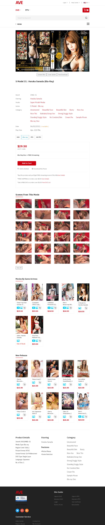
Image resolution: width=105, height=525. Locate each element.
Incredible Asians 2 (81, 369)
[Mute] (83, 69)
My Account (36, 504)
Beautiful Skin (55, 107)
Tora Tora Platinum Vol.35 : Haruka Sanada (37, 326)
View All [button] (19, 257)
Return (18, 506)
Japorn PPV (75, 476)
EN (86, 2)
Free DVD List (46, 172)
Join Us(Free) (76, 482)
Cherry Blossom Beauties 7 (51, 401)
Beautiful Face (42, 107)
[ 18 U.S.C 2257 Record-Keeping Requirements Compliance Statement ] (74, 519)
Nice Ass (72, 107)
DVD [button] (18, 126)
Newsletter (75, 484)
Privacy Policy (20, 509)
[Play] (52, 51)
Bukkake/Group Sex (33, 110)
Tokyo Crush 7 (36, 368)
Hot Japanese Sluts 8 (36, 401)
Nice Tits (81, 107)
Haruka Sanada (32, 98)
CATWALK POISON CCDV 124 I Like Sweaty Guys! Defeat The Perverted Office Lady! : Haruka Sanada (52, 293)
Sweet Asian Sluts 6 (51, 369)
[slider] (46, 69)
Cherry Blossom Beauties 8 (20, 369)
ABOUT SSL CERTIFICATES (21, 484)
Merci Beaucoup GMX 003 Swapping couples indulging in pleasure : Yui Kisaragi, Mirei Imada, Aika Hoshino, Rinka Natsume (83, 401)
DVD (17, 10)
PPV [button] (32, 126)
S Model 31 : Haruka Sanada (83, 293)
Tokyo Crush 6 (21, 400)
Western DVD (58, 479)
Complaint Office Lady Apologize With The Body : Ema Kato (37, 293)
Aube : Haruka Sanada (21, 325)
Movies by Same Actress (28, 267)
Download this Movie (39, 158)
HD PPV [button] (38, 126)
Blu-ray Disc (67, 113)
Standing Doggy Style (66, 110)
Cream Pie (44, 113)
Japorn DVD (58, 476)
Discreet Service (38, 506)
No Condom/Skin (32, 113)
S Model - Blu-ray (32, 104)
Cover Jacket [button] (52, 74)
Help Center (75, 2)
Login (65, 2)
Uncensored (31, 107)
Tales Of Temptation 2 (67, 401)
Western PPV (76, 479)
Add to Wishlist (23, 158)
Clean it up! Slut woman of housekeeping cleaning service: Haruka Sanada (22, 293)
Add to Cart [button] (27, 152)
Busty (65, 107)
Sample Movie (55, 113)
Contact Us (36, 501)
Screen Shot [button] (41, 74)
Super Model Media (33, 101)
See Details (61, 164)
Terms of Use (58, 484)
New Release (22, 344)
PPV (27, 10)
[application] (52, 51)
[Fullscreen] (86, 69)
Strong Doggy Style (49, 110)
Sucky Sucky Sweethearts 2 (67, 369)
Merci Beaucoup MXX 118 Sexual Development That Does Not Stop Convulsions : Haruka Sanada (67, 293)
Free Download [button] (62, 74)
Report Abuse (20, 504)
